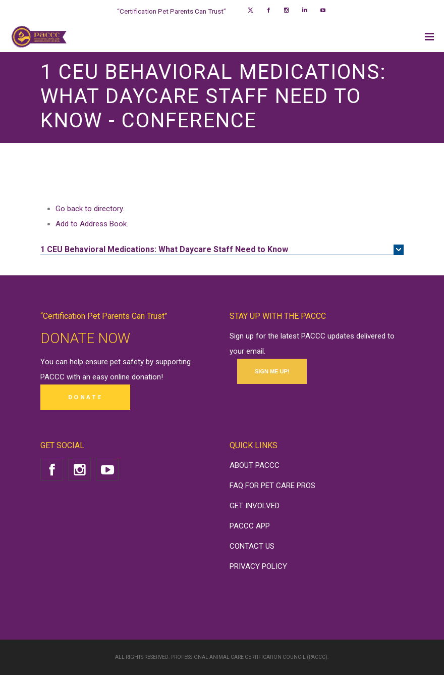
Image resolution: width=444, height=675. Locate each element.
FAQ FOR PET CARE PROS (272, 485)
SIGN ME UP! (272, 371)
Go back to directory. (90, 208)
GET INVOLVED (255, 505)
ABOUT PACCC (255, 465)
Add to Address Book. (92, 223)
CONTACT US (252, 546)
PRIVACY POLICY (258, 566)
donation (146, 376)
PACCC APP (250, 526)
